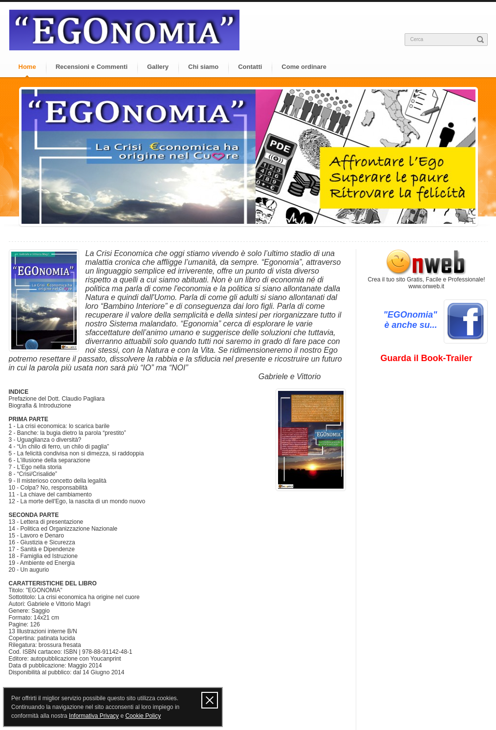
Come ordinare (303, 66)
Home (27, 66)
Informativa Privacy (94, 715)
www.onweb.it (426, 286)
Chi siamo (203, 66)
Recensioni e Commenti (92, 66)
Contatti (250, 66)
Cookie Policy (143, 715)
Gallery (158, 66)
